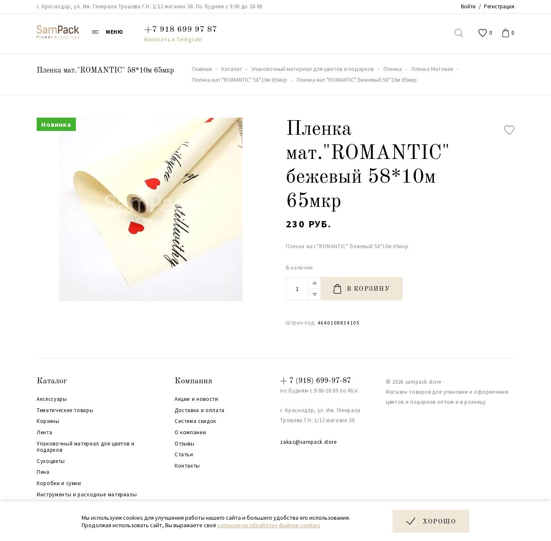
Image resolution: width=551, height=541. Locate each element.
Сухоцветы (51, 461)
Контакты (187, 466)
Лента (44, 432)
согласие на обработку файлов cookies (269, 525)
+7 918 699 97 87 (180, 29)
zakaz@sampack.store (308, 441)
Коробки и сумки (59, 483)
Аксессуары (52, 399)
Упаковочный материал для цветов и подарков (85, 446)
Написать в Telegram (173, 39)
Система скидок (195, 421)
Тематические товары (65, 410)
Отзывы (185, 443)
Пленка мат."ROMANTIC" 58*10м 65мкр (105, 70)
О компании (190, 432)
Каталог (52, 381)
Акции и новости (196, 399)
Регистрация (499, 6)
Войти (468, 6)
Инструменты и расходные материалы (87, 494)
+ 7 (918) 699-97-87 (315, 381)
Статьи (184, 454)
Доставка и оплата (200, 410)
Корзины (48, 421)
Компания (193, 381)
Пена (43, 472)
